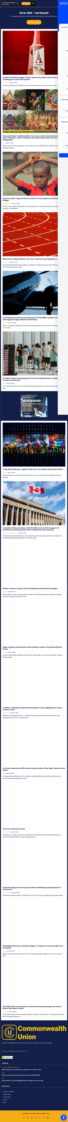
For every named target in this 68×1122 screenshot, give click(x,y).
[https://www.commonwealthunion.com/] (8, 3)
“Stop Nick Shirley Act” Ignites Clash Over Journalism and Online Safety (33, 469)
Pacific (5, 652)
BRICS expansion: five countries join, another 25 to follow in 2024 (21, 1070)
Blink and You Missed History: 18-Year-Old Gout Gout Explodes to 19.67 (32, 259)
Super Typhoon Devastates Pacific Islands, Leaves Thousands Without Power (32, 648)
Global (5, 472)
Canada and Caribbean (10, 533)
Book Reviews (7, 892)
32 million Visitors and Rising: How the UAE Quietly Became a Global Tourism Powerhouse (31, 379)
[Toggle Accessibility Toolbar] (64, 1118)
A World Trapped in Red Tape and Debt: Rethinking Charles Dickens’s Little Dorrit (32, 888)
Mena (4, 383)
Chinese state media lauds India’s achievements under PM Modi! (21, 1075)
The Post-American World (14, 829)
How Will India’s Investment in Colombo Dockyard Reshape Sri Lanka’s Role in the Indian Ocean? (32, 1007)
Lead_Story (6, 832)
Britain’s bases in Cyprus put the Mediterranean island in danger (30, 588)
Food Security (7, 203)
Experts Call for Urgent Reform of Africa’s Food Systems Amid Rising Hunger (31, 199)
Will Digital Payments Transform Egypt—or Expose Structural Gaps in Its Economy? (33, 947)
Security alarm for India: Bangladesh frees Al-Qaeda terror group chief (22, 1080)
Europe (5, 591)
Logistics (5, 1011)
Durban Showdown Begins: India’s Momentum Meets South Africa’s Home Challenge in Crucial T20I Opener (33, 78)
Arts (4, 143)
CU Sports (6, 82)
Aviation (5, 322)
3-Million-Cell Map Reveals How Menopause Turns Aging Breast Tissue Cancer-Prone (32, 709)
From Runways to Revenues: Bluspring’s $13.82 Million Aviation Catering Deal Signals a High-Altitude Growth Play (33, 319)
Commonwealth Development (10, 1067)
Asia (4, 773)
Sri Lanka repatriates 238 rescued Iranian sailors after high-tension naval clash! (34, 769)
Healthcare (6, 713)
